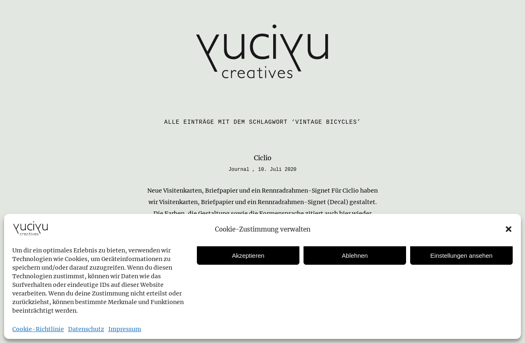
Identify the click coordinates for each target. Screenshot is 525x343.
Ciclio (263, 158)
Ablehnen (355, 255)
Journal (238, 170)
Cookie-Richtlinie (38, 329)
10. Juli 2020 (277, 170)
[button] (508, 229)
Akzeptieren (248, 255)
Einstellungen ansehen (461, 255)
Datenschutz (86, 329)
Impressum (124, 329)
